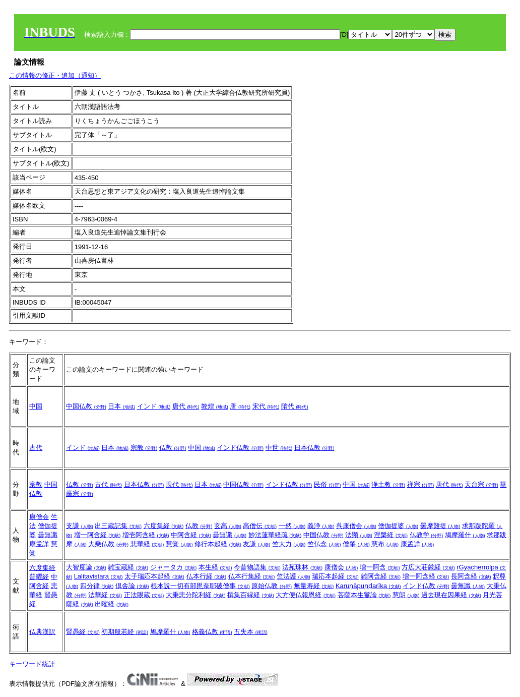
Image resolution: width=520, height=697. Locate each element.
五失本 (251, 631)
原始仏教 (271, 586)
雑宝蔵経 (128, 567)
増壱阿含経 (145, 535)
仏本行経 (206, 576)
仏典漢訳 (42, 631)
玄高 (227, 526)
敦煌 (214, 406)
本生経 (215, 567)
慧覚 (179, 544)
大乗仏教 (108, 544)
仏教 (172, 447)
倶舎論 (132, 586)
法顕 (358, 535)
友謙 (256, 544)
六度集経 (164, 526)
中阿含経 (191, 535)
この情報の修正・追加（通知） (55, 75)
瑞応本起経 (335, 576)
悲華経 (147, 544)
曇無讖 (47, 535)
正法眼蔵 (144, 595)
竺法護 (293, 576)
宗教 (144, 447)
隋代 (294, 406)
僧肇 (356, 544)
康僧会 (39, 516)
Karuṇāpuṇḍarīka (368, 586)
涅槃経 (391, 535)
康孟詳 (39, 544)
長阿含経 (471, 576)
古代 (35, 447)
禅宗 (420, 484)
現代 (179, 484)
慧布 (385, 544)
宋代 (266, 406)
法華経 (105, 595)
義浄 (321, 526)
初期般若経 (124, 631)
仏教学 (426, 535)
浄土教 (388, 484)
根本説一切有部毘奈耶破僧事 (200, 586)
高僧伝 (260, 526)
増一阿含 (380, 567)
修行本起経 (217, 544)
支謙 (79, 526)
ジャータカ (173, 567)
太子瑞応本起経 (154, 576)
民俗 (327, 484)
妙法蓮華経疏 (275, 535)
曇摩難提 (440, 526)
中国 (35, 406)
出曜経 (111, 604)
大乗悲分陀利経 (196, 595)
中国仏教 (86, 406)
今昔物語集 (257, 567)
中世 (279, 447)
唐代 (186, 406)
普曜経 (39, 576)
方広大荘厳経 (428, 567)
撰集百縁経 (250, 595)
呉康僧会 (356, 526)
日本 (121, 406)
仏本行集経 (251, 576)
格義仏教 (212, 631)
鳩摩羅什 (465, 535)
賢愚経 (83, 631)
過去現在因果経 (451, 595)
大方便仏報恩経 (306, 595)
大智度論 (86, 567)
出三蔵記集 (118, 526)
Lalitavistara (98, 576)
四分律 (97, 586)
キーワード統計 (32, 664)
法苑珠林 (302, 567)
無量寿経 (314, 586)
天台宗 (481, 484)
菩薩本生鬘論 (364, 595)
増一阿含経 (97, 535)
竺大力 (289, 544)
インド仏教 (240, 447)
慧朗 (406, 595)
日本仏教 (314, 447)
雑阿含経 (381, 576)
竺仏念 (324, 544)
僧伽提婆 (398, 526)
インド (154, 406)
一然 (292, 526)
